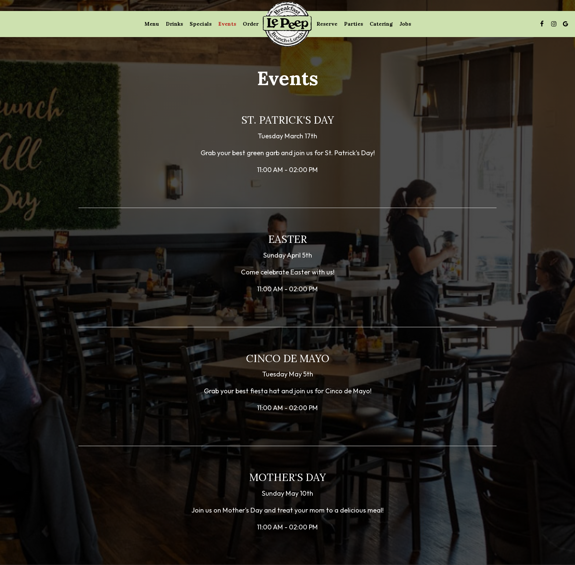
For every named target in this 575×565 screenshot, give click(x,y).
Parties (353, 24)
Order (251, 24)
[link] (287, 23)
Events (227, 24)
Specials (201, 24)
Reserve (326, 24)
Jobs (405, 24)
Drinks (174, 24)
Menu (151, 24)
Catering (381, 24)
